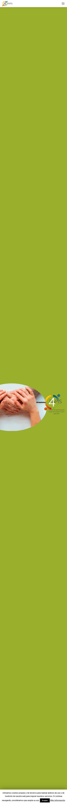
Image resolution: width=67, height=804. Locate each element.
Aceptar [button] (45, 800)
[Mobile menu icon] (63, 3)
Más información (57, 800)
